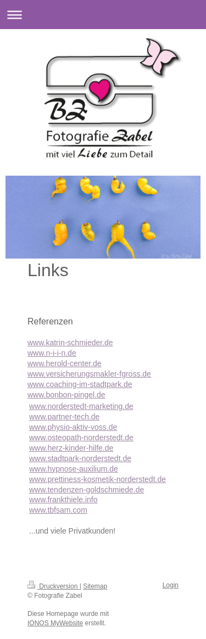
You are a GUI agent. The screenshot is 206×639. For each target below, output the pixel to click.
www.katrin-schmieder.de (70, 342)
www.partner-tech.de (64, 416)
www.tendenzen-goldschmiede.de (86, 489)
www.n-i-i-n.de (51, 353)
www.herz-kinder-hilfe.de (71, 448)
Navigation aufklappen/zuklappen (103, 14)
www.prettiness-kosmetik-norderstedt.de (97, 479)
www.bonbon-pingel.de (66, 394)
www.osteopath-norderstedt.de (81, 437)
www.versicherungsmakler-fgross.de (89, 373)
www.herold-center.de (64, 363)
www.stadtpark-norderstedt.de (80, 458)
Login (171, 585)
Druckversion (53, 586)
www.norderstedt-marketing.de (81, 406)
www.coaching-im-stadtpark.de (79, 384)
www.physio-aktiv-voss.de (73, 427)
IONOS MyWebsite (55, 623)
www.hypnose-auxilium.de (73, 468)
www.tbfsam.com (58, 510)
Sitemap (95, 586)
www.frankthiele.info (63, 499)
